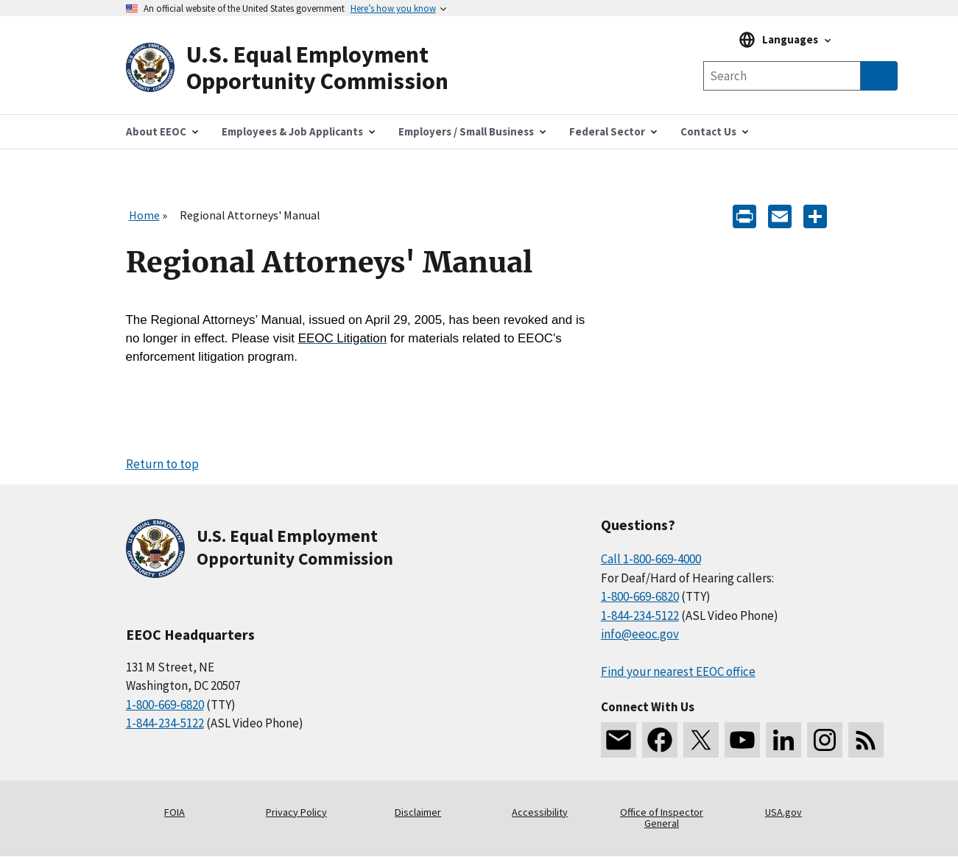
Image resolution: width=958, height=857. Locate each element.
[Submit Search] (879, 76)
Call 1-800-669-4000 (651, 559)
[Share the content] (815, 215)
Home (144, 215)
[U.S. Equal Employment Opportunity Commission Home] (302, 68)
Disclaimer (418, 812)
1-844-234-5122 (165, 723)
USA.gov (783, 812)
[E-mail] (779, 215)
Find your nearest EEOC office (678, 671)
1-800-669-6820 (165, 704)
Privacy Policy (296, 812)
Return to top (162, 464)
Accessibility (540, 812)
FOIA (174, 812)
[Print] (744, 215)
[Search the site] (782, 76)
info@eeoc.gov (640, 634)
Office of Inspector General (661, 817)
